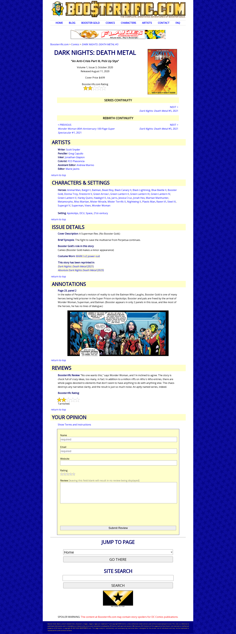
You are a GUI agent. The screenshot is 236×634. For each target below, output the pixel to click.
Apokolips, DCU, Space (79, 213)
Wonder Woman (101, 205)
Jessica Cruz (125, 198)
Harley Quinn (85, 198)
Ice (108, 198)
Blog (72, 23)
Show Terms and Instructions (74, 424)
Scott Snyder (73, 149)
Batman (96, 190)
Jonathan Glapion (75, 157)
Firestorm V (85, 194)
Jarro (114, 198)
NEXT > (174, 107)
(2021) (76, 266)
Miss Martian (81, 201)
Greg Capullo (75, 153)
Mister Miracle (98, 201)
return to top (58, 175)
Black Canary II (123, 190)
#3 (100, 44)
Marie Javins (72, 168)
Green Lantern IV (160, 194)
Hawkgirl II (100, 198)
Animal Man (74, 190)
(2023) (81, 270)
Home (59, 23)
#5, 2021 (158, 110)
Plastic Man (148, 201)
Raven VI (161, 201)
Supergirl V (64, 205)
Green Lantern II (119, 194)
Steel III (171, 201)
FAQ (177, 23)
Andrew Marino (85, 165)
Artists (147, 23)
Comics (110, 23)
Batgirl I (86, 190)
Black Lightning (141, 190)
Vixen (88, 205)
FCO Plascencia (76, 161)
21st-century (101, 213)
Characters (128, 23)
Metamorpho (65, 201)
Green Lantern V (67, 198)
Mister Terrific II (117, 201)
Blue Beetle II (158, 190)
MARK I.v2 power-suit (88, 256)
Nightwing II (134, 201)
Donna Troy (71, 194)
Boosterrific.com (59, 44)
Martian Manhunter (157, 198)
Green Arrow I (101, 194)
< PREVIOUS (64, 124)
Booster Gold (90, 23)
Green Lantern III (140, 194)
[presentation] (83, 513)
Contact (163, 23)
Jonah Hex (139, 198)
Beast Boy (107, 190)
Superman (77, 205)
